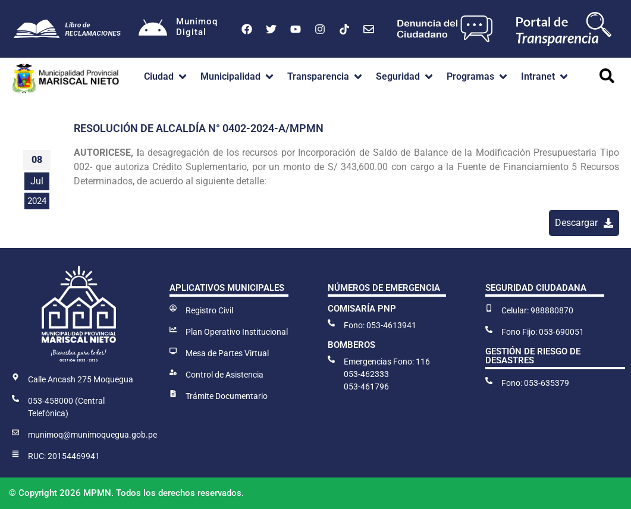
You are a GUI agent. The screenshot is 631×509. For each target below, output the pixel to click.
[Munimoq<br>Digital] (153, 29)
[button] (166, 77)
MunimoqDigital (198, 26)
